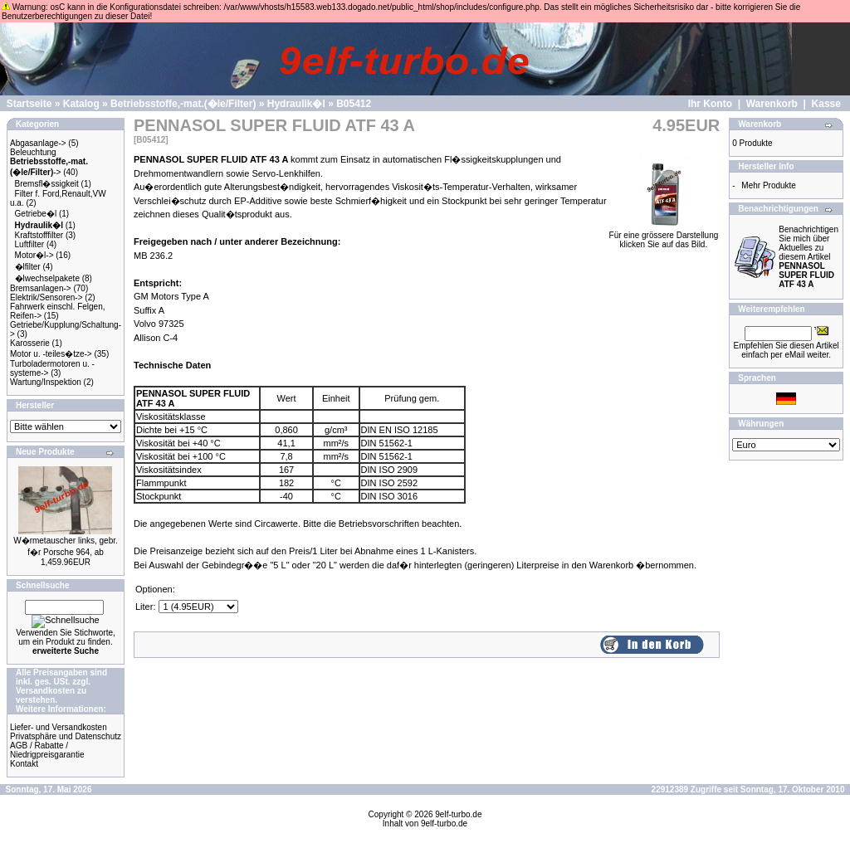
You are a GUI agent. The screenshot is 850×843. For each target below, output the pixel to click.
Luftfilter (30, 244)
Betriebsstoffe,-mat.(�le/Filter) (183, 104)
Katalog (81, 104)
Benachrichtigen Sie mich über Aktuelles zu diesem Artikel (808, 257)
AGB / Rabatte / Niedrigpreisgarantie (47, 750)
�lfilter (28, 266)
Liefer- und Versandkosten (58, 727)
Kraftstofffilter (39, 235)
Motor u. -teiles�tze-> (51, 353)
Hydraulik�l (296, 104)
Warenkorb (772, 104)
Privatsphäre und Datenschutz (65, 736)
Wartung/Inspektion (45, 382)
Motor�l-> (34, 255)
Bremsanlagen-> (40, 288)
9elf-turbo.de (458, 814)
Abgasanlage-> (38, 143)
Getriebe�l (36, 213)
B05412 (353, 104)
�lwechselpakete (47, 278)
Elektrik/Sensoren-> (46, 297)
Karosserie (30, 343)
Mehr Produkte (768, 185)
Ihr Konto (710, 104)
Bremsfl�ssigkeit (47, 183)
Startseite (29, 104)
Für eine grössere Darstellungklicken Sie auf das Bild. (664, 236)
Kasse (826, 104)
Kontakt (24, 763)
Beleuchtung (33, 152)
